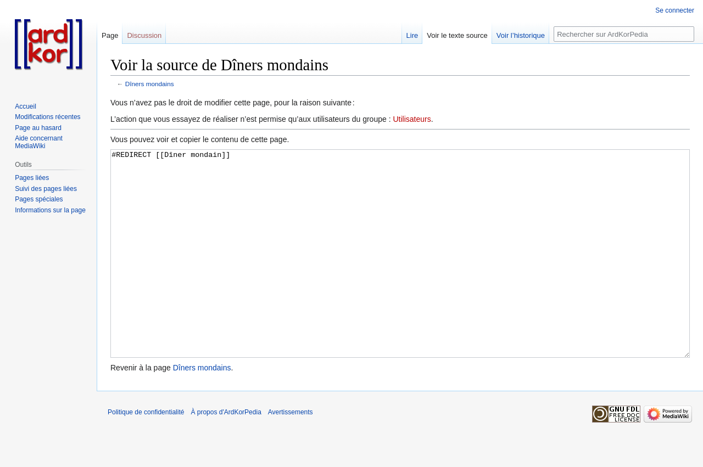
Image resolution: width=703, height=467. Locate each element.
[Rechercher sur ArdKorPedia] (624, 34)
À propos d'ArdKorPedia (226, 453)
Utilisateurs (412, 119)
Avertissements (290, 453)
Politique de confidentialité (146, 453)
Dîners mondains (149, 83)
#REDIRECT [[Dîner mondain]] (400, 274)
